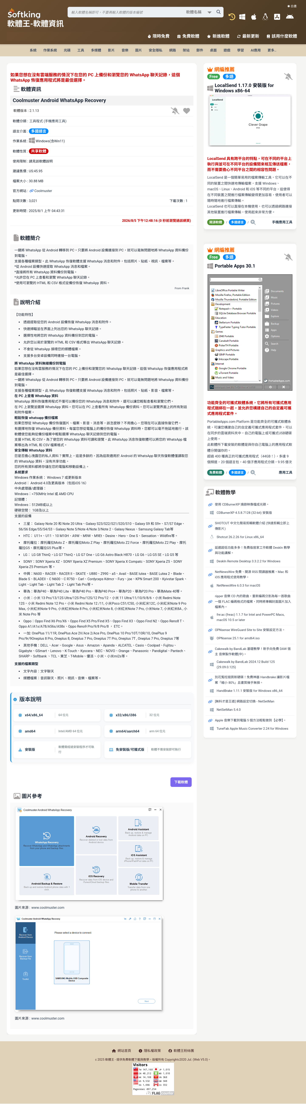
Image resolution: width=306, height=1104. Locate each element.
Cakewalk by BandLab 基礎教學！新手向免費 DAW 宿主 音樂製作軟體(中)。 (253, 651)
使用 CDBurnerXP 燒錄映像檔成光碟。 (242, 504)
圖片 (138, 50)
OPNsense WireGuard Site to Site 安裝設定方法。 (250, 630)
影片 (111, 50)
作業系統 (50, 50)
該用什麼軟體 (282, 36)
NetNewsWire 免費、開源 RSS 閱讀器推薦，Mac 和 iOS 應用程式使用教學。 (251, 574)
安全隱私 (155, 50)
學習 (240, 50)
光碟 (67, 50)
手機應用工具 (282, 222)
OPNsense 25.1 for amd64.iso (238, 638)
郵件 (199, 50)
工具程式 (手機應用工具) (48, 121)
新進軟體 (218, 36)
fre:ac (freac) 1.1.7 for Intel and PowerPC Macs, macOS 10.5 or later (250, 617)
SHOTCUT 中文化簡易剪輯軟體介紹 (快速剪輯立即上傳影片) (252, 526)
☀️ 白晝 (292, 6)
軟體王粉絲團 (181, 1051)
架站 (186, 50)
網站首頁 (121, 1051)
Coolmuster (40, 191)
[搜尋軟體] (146, 12)
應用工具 (285, 472)
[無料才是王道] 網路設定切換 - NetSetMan (244, 701)
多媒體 (96, 50)
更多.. (272, 50)
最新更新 (248, 36)
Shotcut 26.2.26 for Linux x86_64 (240, 537)
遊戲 (227, 50)
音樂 (125, 50)
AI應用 (256, 50)
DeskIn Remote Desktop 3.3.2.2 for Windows (248, 561)
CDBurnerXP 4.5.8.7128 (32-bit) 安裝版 (244, 513)
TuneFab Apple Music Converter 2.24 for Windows (252, 729)
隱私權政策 (150, 1051)
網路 (172, 50)
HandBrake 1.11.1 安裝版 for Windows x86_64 (249, 691)
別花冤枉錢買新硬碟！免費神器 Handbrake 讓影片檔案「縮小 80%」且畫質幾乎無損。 (252, 680)
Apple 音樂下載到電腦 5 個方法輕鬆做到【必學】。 (250, 720)
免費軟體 (188, 36)
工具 (80, 50)
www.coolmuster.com (47, 908)
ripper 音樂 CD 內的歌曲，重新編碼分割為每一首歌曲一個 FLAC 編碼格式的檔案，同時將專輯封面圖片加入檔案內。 (253, 601)
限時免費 (159, 36)
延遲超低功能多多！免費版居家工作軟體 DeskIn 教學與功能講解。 (252, 550)
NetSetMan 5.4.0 (229, 710)
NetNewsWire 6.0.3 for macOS (238, 585)
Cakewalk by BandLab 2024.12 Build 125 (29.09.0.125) (246, 664)
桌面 (213, 50)
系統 (33, 50)
